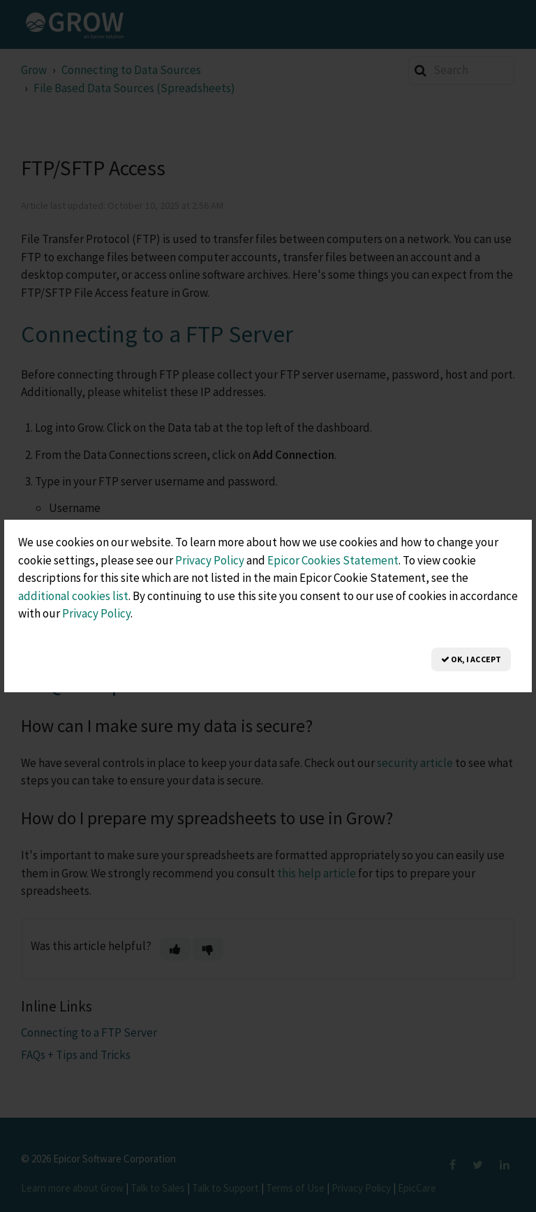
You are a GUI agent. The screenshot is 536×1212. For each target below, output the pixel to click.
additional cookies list (73, 596)
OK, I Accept (471, 659)
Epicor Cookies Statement (333, 560)
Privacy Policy (209, 560)
